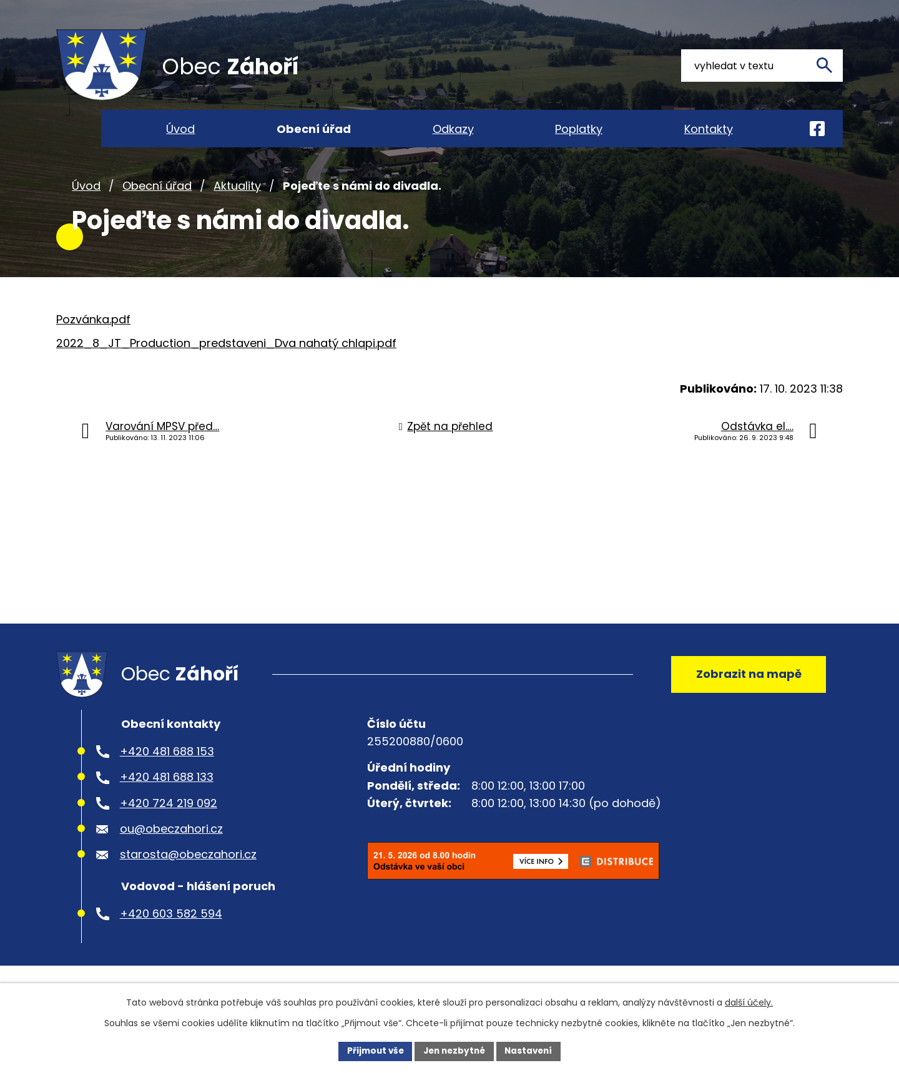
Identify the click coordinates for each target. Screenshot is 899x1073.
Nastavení (532, 1050)
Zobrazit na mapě (746, 696)
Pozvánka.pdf (93, 338)
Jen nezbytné (454, 1050)
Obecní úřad (157, 205)
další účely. (749, 1002)
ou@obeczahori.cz (171, 853)
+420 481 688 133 (167, 802)
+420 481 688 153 (167, 776)
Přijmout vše (371, 1050)
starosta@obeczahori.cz (188, 880)
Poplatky (578, 129)
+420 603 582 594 (171, 938)
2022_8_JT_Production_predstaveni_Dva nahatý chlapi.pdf (226, 362)
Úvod (86, 205)
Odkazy (453, 129)
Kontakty (708, 129)
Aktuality (237, 205)
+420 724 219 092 (168, 828)
